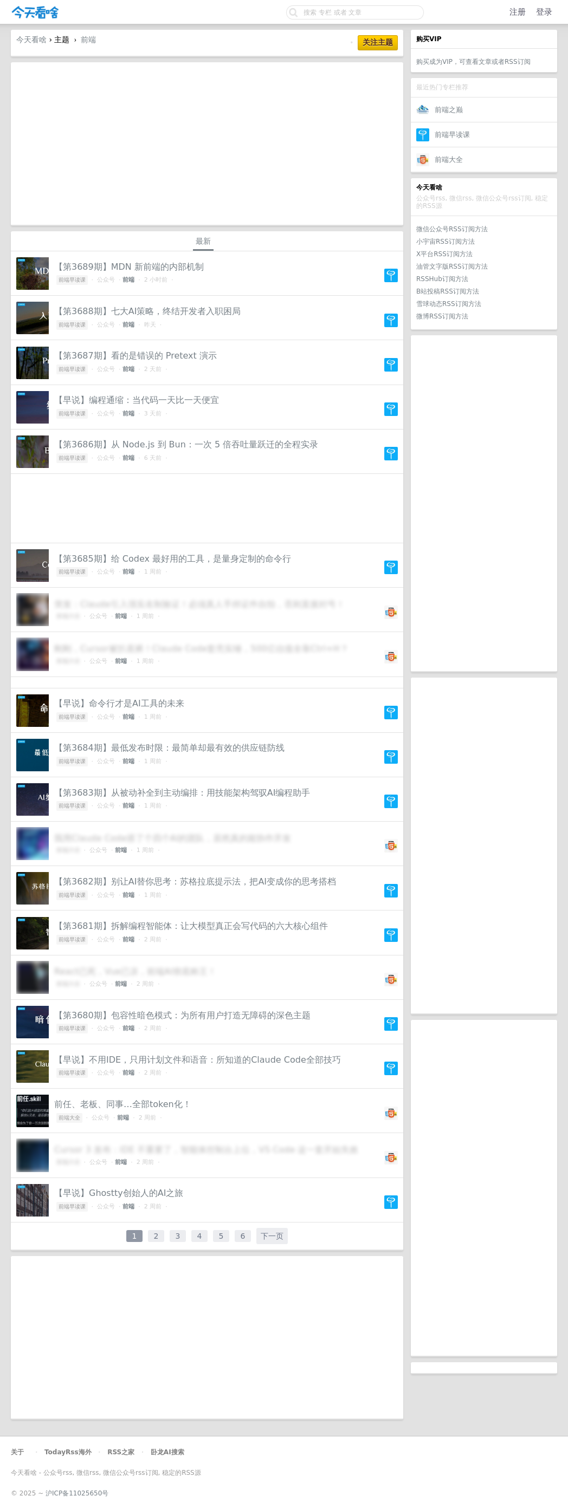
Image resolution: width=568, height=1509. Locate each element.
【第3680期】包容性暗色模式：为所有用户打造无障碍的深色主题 (182, 1015)
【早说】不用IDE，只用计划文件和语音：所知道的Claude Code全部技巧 (197, 1060)
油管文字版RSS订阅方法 (452, 266)
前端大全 (449, 159)
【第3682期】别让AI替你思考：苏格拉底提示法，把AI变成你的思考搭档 (195, 881)
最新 (203, 241)
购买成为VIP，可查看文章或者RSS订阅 (473, 62)
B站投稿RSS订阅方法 (447, 291)
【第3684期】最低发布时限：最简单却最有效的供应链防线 (169, 748)
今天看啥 (31, 39)
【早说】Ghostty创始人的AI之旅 (118, 1193)
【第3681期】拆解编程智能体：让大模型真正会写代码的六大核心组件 (191, 926)
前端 (88, 39)
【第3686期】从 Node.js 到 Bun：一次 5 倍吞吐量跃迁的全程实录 (186, 444)
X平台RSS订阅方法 (444, 254)
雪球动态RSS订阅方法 (448, 304)
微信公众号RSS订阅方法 (452, 229)
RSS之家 (120, 1452)
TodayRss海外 (68, 1452)
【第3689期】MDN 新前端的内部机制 (129, 267)
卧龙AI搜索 (167, 1452)
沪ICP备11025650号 (77, 1493)
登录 (544, 12)
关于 (17, 1452)
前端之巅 (449, 110)
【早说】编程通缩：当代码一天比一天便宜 (136, 400)
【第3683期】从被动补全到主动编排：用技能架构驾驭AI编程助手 (182, 793)
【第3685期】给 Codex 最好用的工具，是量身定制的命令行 (172, 559)
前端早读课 (452, 135)
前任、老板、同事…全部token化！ (122, 1104)
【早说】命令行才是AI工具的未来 (119, 703)
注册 (517, 12)
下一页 (272, 1236)
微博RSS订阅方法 (442, 316)
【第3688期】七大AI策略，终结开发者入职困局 (147, 311)
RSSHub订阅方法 (442, 279)
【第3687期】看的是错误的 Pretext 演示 (135, 355)
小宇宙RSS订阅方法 (445, 241)
